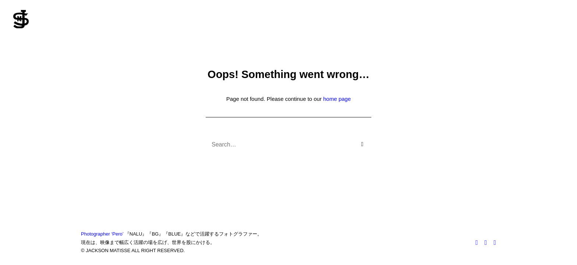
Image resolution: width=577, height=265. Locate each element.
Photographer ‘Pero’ (102, 234)
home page (337, 99)
